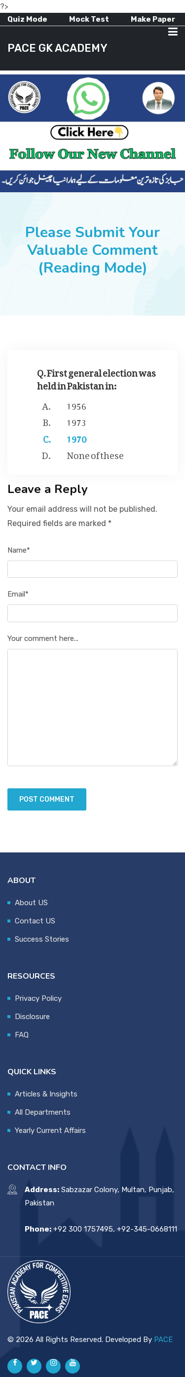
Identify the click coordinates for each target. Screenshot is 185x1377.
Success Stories (42, 939)
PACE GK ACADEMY (57, 48)
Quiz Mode (27, 19)
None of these (95, 453)
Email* (18, 594)
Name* (18, 550)
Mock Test (89, 19)
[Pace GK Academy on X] (34, 1366)
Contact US (35, 921)
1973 (76, 420)
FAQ (22, 1034)
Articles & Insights (46, 1094)
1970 (76, 437)
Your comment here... (42, 638)
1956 (76, 404)
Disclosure (32, 1016)
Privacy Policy (38, 998)
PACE (163, 1339)
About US (31, 902)
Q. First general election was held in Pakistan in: (96, 377)
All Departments (43, 1112)
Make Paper (153, 19)
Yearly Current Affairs (50, 1130)
